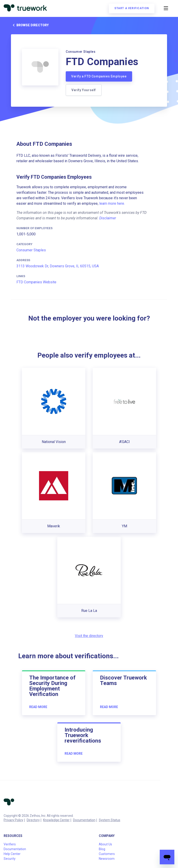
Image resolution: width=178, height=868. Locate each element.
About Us (105, 844)
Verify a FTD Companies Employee (99, 76)
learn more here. (112, 203)
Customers (107, 854)
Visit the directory (89, 636)
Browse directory (30, 25)
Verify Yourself (83, 90)
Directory (33, 820)
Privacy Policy (13, 820)
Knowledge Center (56, 820)
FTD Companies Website (36, 282)
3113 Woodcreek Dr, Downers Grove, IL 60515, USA (57, 266)
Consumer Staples (31, 250)
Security (10, 858)
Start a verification (131, 8)
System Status (109, 820)
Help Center (12, 854)
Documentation (84, 820)
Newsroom (107, 858)
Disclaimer (107, 218)
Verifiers (10, 844)
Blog (102, 849)
